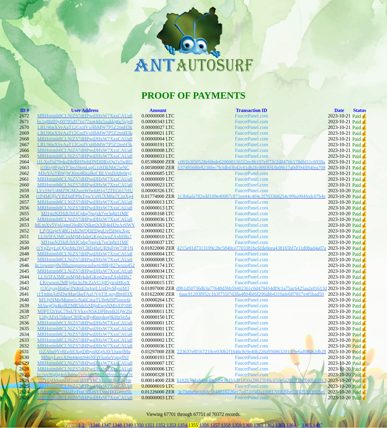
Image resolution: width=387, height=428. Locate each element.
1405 (307, 425)
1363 (280, 425)
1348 (117, 425)
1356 (204, 425)
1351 (150, 425)
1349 (128, 425)
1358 (226, 425)
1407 (318, 425)
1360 (248, 425)
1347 (106, 425)
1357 (215, 425)
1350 (139, 425)
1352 (161, 425)
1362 (270, 425)
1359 (237, 425)
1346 (95, 425)
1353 (172, 425)
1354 (182, 425)
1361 (259, 425)
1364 (291, 425)
